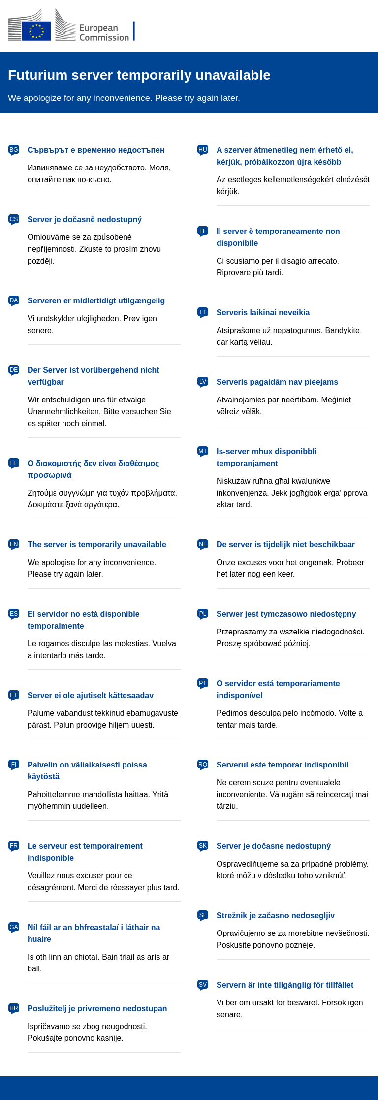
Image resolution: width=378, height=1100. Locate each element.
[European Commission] (79, 25)
